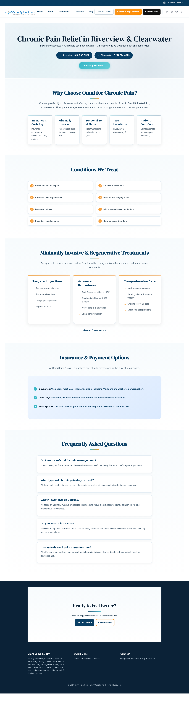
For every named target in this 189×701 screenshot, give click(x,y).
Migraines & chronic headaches (119, 210)
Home (40, 11)
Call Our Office (105, 630)
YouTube (151, 666)
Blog (90, 11)
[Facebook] (166, 11)
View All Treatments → (94, 332)
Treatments (63, 11)
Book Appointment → (94, 65)
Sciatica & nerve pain (113, 186)
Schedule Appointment (128, 12)
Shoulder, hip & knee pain (48, 222)
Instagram (124, 666)
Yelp (144, 666)
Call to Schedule (84, 630)
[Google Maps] (181, 11)
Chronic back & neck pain (48, 186)
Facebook (135, 666)
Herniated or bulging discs (116, 198)
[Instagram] (171, 11)
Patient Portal (151, 12)
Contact (96, 666)
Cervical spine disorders (115, 222)
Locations (79, 11)
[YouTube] (176, 11)
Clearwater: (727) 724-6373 (114, 55)
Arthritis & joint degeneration (50, 198)
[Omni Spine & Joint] (20, 12)
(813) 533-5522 (104, 11)
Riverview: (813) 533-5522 (74, 55)
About (50, 11)
